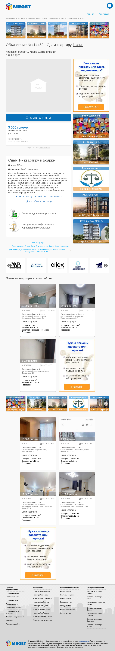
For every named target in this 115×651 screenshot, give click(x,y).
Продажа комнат (12, 597)
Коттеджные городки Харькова (94, 620)
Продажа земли (12, 604)
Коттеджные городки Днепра (94, 609)
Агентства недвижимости (15, 617)
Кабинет (90, 14)
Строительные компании (42, 620)
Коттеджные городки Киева (94, 598)
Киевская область (17, 51)
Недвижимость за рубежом (12, 612)
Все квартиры (38, 242)
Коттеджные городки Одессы (94, 614)
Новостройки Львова (41, 613)
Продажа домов (12, 600)
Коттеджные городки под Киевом (96, 603)
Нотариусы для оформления (38, 224)
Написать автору (24, 196)
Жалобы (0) (40, 196)
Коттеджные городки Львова (94, 626)
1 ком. (78, 45)
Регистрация (104, 14)
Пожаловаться (56, 196)
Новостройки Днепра (41, 602)
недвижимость (44, 148)
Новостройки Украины (41, 591)
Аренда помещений (67, 609)
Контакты (9, 620)
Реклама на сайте (12, 624)
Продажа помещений (14, 608)
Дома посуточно (66, 602)
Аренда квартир (66, 591)
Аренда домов (65, 598)
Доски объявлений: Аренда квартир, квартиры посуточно (42, 18)
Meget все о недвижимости (16, 643)
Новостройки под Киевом (42, 598)
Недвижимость (11, 18)
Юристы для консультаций (36, 227)
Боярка (15, 55)
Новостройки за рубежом (42, 616)
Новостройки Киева (40, 595)
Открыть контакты (38, 117)
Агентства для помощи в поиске (39, 213)
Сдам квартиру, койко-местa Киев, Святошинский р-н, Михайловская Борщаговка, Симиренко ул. (36, 251)
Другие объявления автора (39, 201)
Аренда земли (65, 606)
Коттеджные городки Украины (94, 592)
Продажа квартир (12, 593)
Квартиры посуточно (67, 595)
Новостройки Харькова (41, 609)
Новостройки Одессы (41, 606)
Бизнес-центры (65, 613)
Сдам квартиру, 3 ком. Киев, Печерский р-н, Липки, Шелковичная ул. (40, 246)
